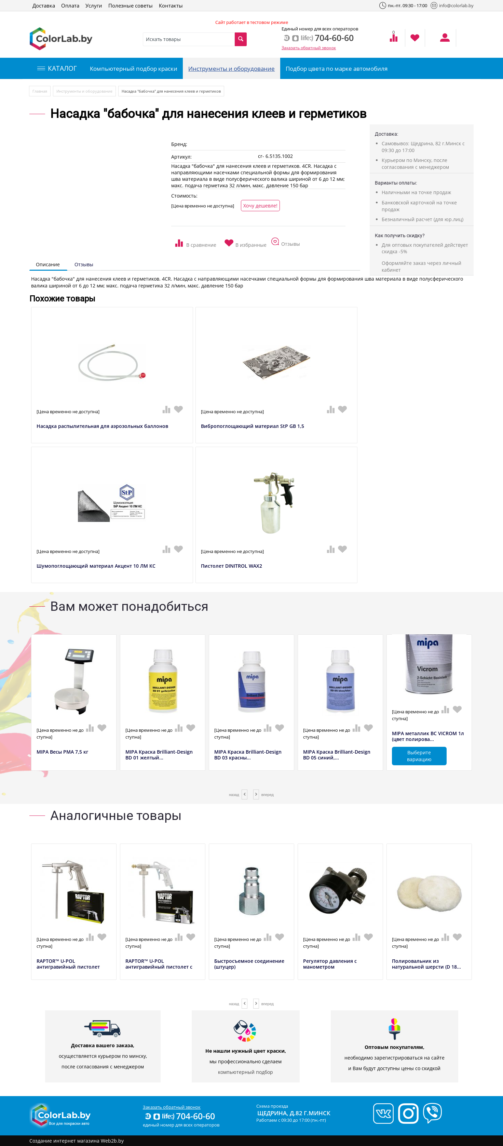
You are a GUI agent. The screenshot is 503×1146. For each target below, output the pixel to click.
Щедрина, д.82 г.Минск (293, 1113)
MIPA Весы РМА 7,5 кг (62, 752)
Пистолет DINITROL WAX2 (231, 566)
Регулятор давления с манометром (330, 964)
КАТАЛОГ (57, 68)
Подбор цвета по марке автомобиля (337, 68)
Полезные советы (130, 5)
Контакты (171, 5)
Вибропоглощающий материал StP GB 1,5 (252, 426)
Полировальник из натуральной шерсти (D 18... (426, 964)
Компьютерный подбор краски (133, 68)
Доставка (43, 5)
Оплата (70, 5)
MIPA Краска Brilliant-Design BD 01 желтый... (159, 755)
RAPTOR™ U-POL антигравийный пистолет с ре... (158, 966)
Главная (39, 91)
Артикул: (181, 156)
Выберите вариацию (419, 756)
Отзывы (83, 264)
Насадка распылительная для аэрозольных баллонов (102, 426)
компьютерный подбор (245, 1072)
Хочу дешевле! (260, 205)
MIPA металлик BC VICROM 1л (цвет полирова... (428, 736)
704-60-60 (179, 1116)
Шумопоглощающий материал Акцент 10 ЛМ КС (96, 566)
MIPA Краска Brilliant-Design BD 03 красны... (248, 755)
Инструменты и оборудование (231, 68)
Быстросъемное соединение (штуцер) (249, 964)
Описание (48, 264)
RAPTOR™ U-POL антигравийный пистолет (68, 964)
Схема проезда (272, 1106)
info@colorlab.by (452, 5)
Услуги (93, 5)
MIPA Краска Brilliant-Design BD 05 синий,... (336, 755)
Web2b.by (112, 1140)
